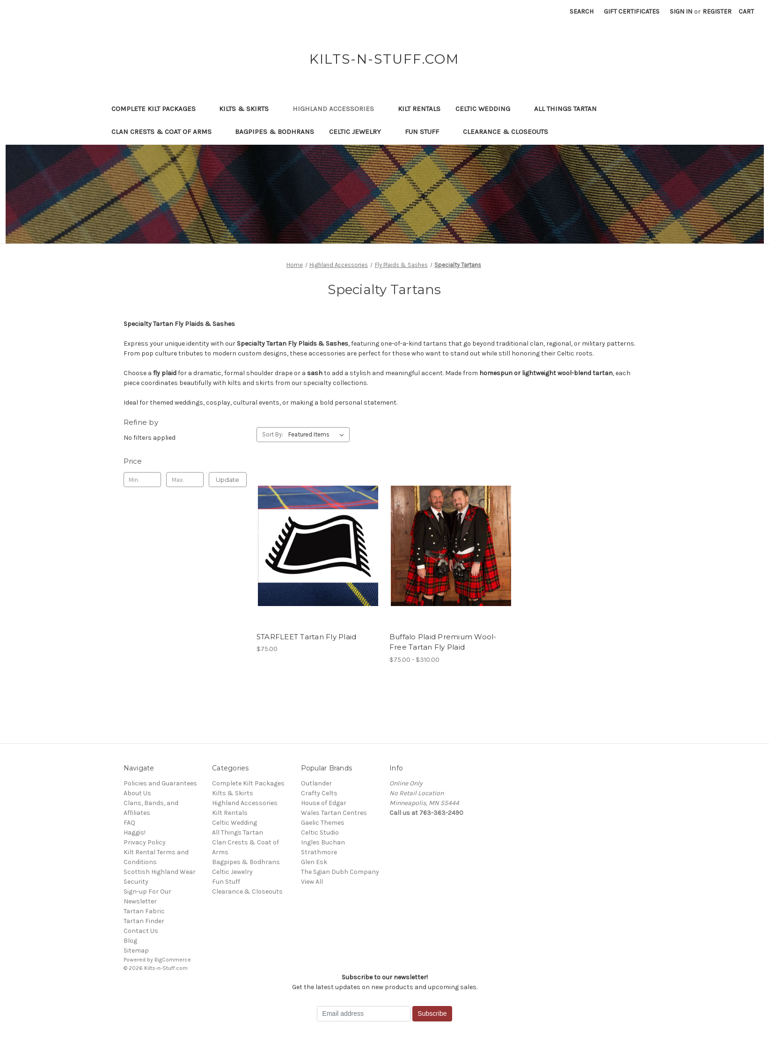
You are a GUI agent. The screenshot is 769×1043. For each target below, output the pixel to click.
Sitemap (136, 950)
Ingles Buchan (323, 842)
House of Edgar (323, 803)
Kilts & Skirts (248, 108)
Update (227, 479)
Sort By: (272, 434)
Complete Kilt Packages (158, 108)
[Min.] (142, 479)
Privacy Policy (145, 842)
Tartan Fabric (144, 911)
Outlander (316, 783)
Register (717, 11)
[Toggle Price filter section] (185, 461)
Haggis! (135, 832)
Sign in (681, 11)
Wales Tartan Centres (334, 813)
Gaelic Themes (322, 823)
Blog (130, 941)
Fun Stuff (426, 131)
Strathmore (319, 852)
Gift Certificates (631, 11)
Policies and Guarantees (160, 783)
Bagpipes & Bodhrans (274, 131)
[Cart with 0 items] (746, 11)
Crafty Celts (319, 793)
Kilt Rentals (419, 108)
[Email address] (363, 1014)
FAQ (129, 823)
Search (581, 11)
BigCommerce (172, 959)
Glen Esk (314, 862)
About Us (137, 793)
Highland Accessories (338, 108)
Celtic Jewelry (359, 131)
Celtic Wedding (487, 108)
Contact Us (141, 931)
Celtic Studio (320, 832)
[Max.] (185, 479)
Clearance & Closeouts (510, 131)
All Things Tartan (570, 108)
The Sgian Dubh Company (340, 872)
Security (136, 882)
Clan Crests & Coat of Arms (165, 131)
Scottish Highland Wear (160, 872)
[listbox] (318, 435)
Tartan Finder (144, 921)
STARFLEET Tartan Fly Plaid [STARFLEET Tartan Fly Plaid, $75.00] (306, 636)
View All (312, 882)
